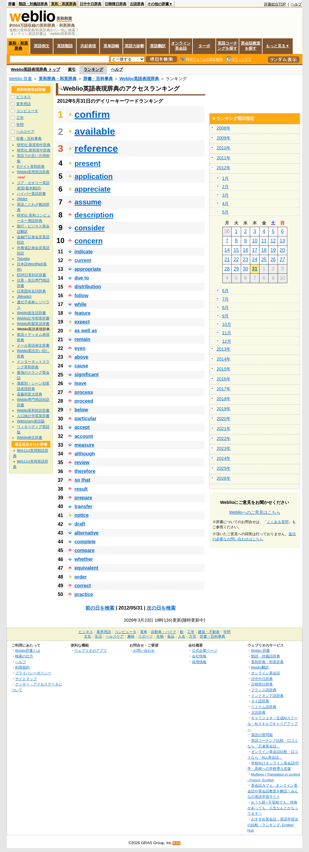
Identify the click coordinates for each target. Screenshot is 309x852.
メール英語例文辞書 (33, 345)
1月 (225, 178)
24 (254, 259)
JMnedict (24, 297)
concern (89, 241)
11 (264, 240)
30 (245, 268)
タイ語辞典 (260, 701)
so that (82, 479)
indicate (84, 251)
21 (227, 259)
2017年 (224, 388)
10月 (226, 324)
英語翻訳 (158, 46)
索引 (72, 69)
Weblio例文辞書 (29, 437)
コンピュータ (27, 111)
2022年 (224, 438)
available (95, 131)
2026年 (224, 478)
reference (96, 148)
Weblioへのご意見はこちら (254, 512)
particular (86, 418)
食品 (170, 636)
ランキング (93, 69)
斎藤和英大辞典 (29, 394)
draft (80, 523)
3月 (225, 195)
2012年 (224, 167)
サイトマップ (26, 679)
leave (81, 383)
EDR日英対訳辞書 (31, 275)
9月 (225, 316)
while (81, 304)
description (94, 215)
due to (82, 277)
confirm (92, 114)
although (85, 453)
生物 (160, 636)
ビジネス (23, 97)
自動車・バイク (163, 632)
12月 (226, 341)
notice (82, 515)
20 (282, 250)
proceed (84, 401)
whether (84, 559)
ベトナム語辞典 (263, 707)
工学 (20, 118)
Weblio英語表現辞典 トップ (35, 69)
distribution (88, 286)
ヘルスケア (25, 132)
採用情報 (199, 662)
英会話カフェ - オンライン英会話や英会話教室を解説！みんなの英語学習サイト (272, 790)
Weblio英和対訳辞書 (33, 410)
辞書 (11, 4)
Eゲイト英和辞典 (31, 166)
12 (273, 240)
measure (84, 445)
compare (85, 550)
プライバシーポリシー (33, 673)
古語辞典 (137, 4)
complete (85, 541)
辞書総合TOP (275, 4)
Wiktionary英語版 (31, 421)
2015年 (224, 369)
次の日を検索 (161, 607)
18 (264, 250)
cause (81, 365)
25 (264, 259)
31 (254, 268)
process (84, 392)
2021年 (224, 428)
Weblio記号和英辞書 (33, 318)
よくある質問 (277, 522)
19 (273, 250)
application (94, 176)
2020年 (224, 418)
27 (282, 259)
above (81, 357)
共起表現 (88, 46)
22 (236, 259)
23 (245, 259)
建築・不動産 (209, 632)
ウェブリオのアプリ (90, 650)
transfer (84, 506)
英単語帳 (111, 46)
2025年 (224, 468)
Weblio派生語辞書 (31, 313)
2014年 (224, 359)
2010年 (224, 147)
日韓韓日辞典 (115, 4)
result (81, 489)
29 (236, 268)
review (82, 462)
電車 (143, 632)
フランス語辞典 (263, 690)
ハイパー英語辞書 (31, 194)
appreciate (93, 189)
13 (282, 240)
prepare (83, 497)
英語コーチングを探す (227, 46)
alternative (87, 532)
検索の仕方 (24, 656)
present (88, 163)
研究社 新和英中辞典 (33, 150)
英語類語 (65, 46)
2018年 (224, 398)
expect (82, 321)
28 (227, 268)
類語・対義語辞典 (33, 4)
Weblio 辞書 (20, 78)
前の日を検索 (99, 607)
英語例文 (41, 46)
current (83, 260)
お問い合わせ (144, 650)
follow (81, 295)
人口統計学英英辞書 (33, 416)
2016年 (224, 378)
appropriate (88, 269)
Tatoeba (23, 259)
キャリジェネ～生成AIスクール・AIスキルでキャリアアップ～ (272, 723)
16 (245, 250)
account (84, 436)
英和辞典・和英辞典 (58, 78)
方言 (192, 636)
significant (87, 374)
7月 (225, 299)
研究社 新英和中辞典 (33, 145)
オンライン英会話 (181, 46)
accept (82, 427)
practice (84, 594)
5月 (225, 212)
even (80, 348)
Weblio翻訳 (260, 667)
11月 (226, 332)
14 (227, 250)
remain (82, 339)
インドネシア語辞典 (267, 696)
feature (83, 313)
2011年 (224, 157)
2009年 (224, 138)
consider (90, 228)
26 (273, 259)
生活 (98, 636)
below (81, 409)
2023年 (224, 448)
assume (88, 202)
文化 (87, 636)
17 (254, 250)
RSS (176, 843)
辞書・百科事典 (98, 78)
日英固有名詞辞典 (31, 291)
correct (83, 585)
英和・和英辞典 (63, 4)
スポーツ (145, 636)
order (81, 576)
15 (236, 250)
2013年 (224, 349)
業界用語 (23, 104)
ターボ (204, 46)
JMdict (22, 199)
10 (254, 240)
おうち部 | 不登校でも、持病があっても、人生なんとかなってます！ (272, 807)
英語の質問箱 (262, 735)
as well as (86, 330)
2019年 (224, 408)
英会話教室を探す (250, 46)
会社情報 (199, 656)
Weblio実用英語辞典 (33, 172)
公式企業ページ (204, 650)
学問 (20, 125)
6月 (225, 290)
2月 (225, 186)
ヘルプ (296, 4)
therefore (85, 471)
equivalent (86, 567)
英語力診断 (134, 46)
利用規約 (22, 667)
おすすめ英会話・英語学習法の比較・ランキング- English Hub (272, 824)
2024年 (224, 458)
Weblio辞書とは (27, 650)
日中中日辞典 (90, 4)
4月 (225, 203)
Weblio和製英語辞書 (33, 324)
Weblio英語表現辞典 (139, 78)
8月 (225, 307)
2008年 (224, 128)
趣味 (131, 636)
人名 (181, 636)
